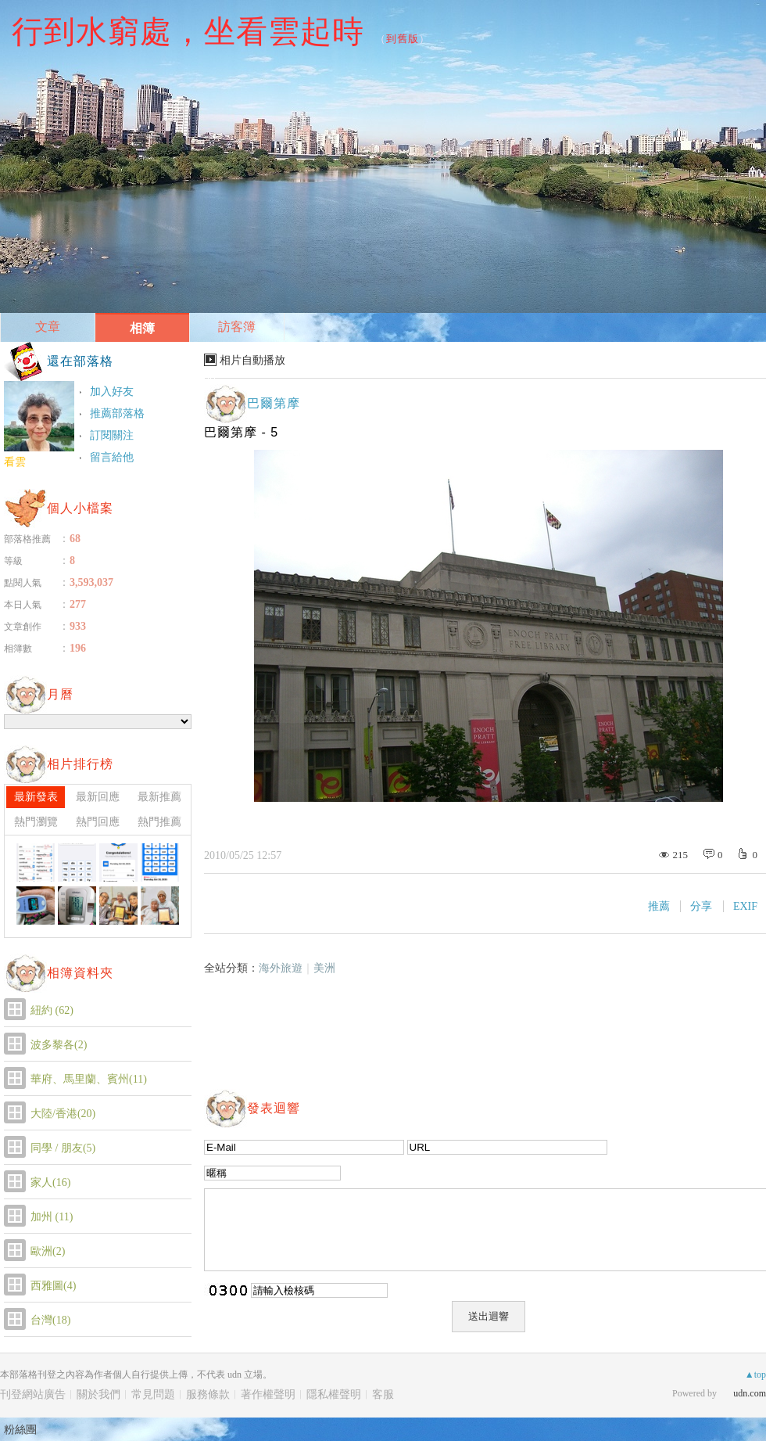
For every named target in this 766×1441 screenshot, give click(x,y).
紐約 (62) (51, 1010)
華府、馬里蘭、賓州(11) (88, 1079)
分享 (701, 906)
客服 (383, 1394)
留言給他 (112, 457)
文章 (47, 326)
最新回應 (98, 797)
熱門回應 (98, 822)
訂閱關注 (112, 435)
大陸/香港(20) (62, 1113)
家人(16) (50, 1182)
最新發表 (36, 797)
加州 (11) (51, 1217)
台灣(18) (50, 1320)
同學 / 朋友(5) (62, 1148)
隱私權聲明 (333, 1394)
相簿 (142, 328)
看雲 (15, 462)
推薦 (659, 906)
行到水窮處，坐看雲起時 (188, 31)
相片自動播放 (252, 360)
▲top (755, 1374)
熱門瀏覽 (36, 822)
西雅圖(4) (53, 1286)
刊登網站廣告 (33, 1394)
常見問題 (153, 1394)
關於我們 (98, 1394)
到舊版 (402, 39)
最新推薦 (159, 797)
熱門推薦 (159, 822)
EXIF (745, 906)
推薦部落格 (117, 413)
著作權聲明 (268, 1394)
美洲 (324, 968)
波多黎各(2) (58, 1045)
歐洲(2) (47, 1251)
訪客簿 (237, 326)
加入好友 (112, 391)
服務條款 (208, 1394)
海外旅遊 (280, 968)
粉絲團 (20, 1429)
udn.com (749, 1393)
